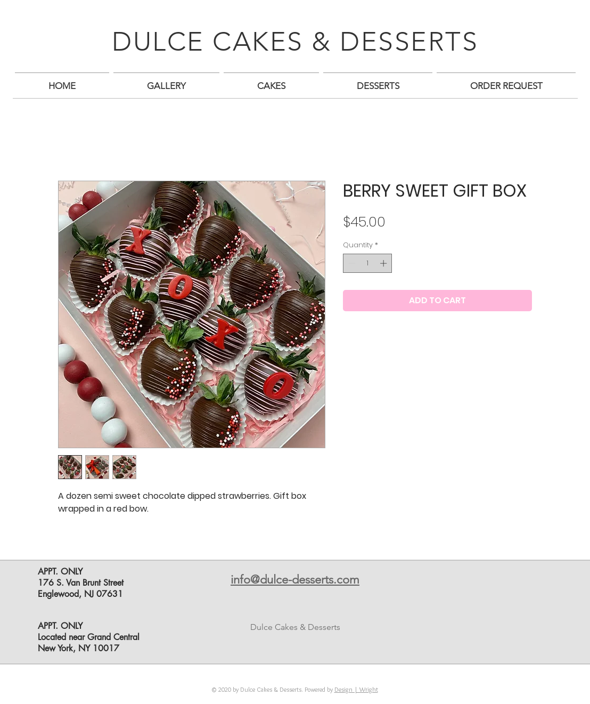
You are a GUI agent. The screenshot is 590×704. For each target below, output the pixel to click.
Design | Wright (356, 689)
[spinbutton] (367, 263)
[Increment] (384, 263)
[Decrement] (351, 263)
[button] (166, 81)
